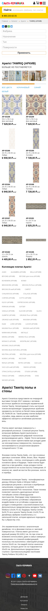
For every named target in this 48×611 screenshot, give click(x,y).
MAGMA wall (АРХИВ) (31, 328)
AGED (4, 272)
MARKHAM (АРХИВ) (9, 332)
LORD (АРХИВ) (15, 324)
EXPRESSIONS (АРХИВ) (26, 302)
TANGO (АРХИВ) (8, 376)
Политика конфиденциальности (24, 584)
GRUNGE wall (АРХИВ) (10, 319)
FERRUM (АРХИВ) (8, 306)
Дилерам (24, 597)
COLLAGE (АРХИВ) (30, 293)
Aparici (23, 21)
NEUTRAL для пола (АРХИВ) (30, 354)
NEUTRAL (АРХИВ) (8, 354)
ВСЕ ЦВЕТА (7, 87)
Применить (24, 53)
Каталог (14, 21)
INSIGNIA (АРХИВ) (29, 319)
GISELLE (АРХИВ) (8, 311)
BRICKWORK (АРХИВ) (10, 285)
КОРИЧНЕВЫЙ (23, 87)
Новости (24, 608)
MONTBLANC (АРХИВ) (28, 341)
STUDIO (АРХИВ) (31, 371)
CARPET (28, 289)
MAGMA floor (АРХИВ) (10, 328)
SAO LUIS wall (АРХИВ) (10, 367)
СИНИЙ (37, 87)
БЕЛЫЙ (5, 91)
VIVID (37, 376)
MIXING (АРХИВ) (8, 337)
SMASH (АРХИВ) (29, 367)
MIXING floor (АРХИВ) (27, 337)
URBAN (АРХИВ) (24, 376)
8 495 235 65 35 (9, 16)
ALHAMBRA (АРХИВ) (18, 272)
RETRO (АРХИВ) (24, 363)
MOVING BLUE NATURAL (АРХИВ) (14, 350)
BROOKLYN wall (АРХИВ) (11, 289)
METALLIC (24, 332)
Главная (5, 21)
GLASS (39, 311)
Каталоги (24, 600)
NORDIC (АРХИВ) (8, 358)
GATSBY (22, 306)
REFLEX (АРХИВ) (8, 363)
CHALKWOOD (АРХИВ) (10, 293)
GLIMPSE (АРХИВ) (8, 315)
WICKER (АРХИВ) (8, 380)
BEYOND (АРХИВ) (8, 276)
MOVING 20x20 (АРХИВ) (11, 345)
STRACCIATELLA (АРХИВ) (11, 371)
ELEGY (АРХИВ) (7, 302)
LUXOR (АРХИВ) (31, 324)
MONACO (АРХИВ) (9, 341)
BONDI (23, 280)
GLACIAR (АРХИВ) (25, 311)
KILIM (4, 324)
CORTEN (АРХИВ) (8, 298)
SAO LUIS (37, 363)
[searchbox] (24, 31)
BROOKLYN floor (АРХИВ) (31, 285)
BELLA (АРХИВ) (35, 272)
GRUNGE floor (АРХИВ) (28, 315)
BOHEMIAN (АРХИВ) (9, 280)
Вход (34, 3)
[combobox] (24, 10)
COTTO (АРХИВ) (25, 298)
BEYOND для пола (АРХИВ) (29, 276)
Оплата (24, 604)
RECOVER (22, 358)
